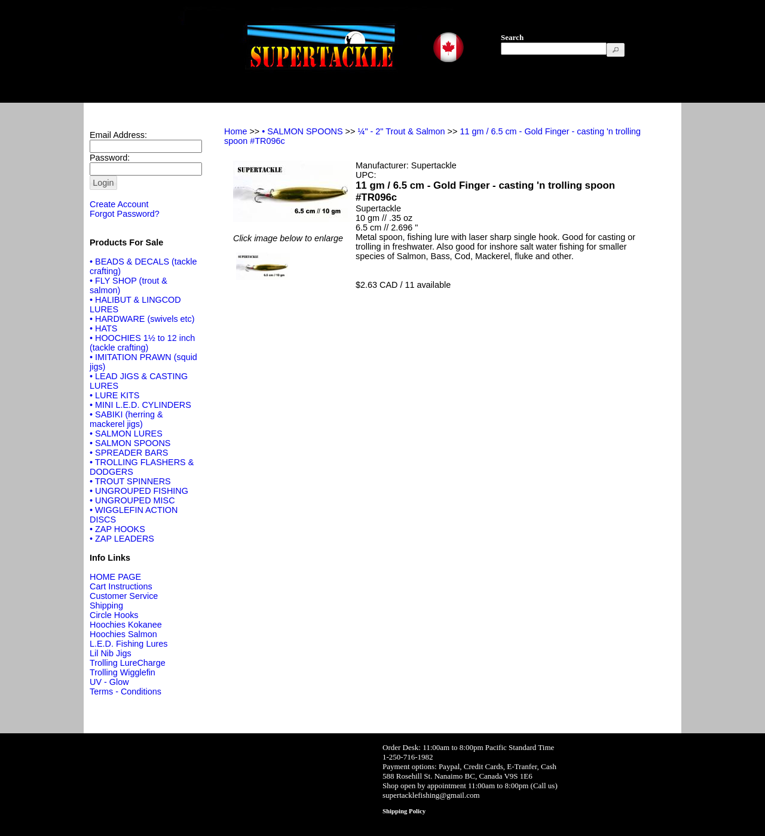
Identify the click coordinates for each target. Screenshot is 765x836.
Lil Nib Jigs (110, 653)
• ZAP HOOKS (117, 529)
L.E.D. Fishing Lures (128, 643)
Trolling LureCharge (128, 663)
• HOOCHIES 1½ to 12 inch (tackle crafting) (142, 342)
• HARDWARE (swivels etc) (142, 319)
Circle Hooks (114, 615)
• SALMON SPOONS (130, 443)
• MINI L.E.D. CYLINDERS (140, 405)
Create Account (119, 204)
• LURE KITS (114, 395)
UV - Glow (109, 682)
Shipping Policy (404, 811)
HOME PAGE (115, 577)
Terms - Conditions (125, 691)
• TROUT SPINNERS (130, 481)
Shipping (106, 605)
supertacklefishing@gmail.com (431, 795)
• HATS (103, 328)
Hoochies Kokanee (126, 624)
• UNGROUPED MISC (132, 500)
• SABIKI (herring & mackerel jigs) (126, 419)
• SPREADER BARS (129, 452)
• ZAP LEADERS (122, 538)
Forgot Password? (125, 214)
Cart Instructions (121, 586)
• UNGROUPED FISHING (139, 491)
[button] (616, 50)
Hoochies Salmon (123, 634)
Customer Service (124, 596)
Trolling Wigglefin (122, 672)
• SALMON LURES (126, 433)
